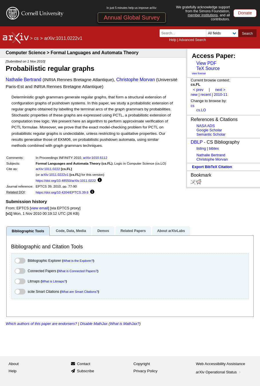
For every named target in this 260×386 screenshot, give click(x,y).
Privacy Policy (146, 371)
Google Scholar (209, 130)
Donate (245, 12)
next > (220, 89)
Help (172, 40)
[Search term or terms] (184, 33)
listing (201, 148)
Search (247, 34)
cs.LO (201, 110)
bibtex (214, 148)
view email (39, 208)
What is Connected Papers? (77, 271)
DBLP (197, 142)
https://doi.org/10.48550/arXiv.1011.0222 (66, 180)
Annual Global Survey (132, 17)
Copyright (142, 364)
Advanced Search (192, 40)
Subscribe (85, 371)
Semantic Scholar (211, 134)
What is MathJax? (124, 323)
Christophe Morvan (135, 79)
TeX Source (208, 68)
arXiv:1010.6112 (95, 157)
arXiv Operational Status (219, 372)
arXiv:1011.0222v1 (54, 174)
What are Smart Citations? (79, 291)
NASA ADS (206, 126)
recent (206, 94)
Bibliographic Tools (28, 231)
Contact (83, 364)
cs (36, 38)
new (194, 94)
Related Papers (133, 231)
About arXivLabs (171, 231)
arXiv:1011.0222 (48, 169)
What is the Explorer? (78, 260)
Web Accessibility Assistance (220, 364)
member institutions (203, 15)
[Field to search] (222, 33)
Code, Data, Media (71, 231)
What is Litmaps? (54, 281)
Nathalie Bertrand (23, 79)
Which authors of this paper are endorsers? (41, 323)
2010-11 (221, 94)
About (14, 364)
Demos (103, 231)
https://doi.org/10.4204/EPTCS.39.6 (62, 192)
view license (199, 73)
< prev (198, 89)
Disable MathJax (94, 323)
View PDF (206, 63)
